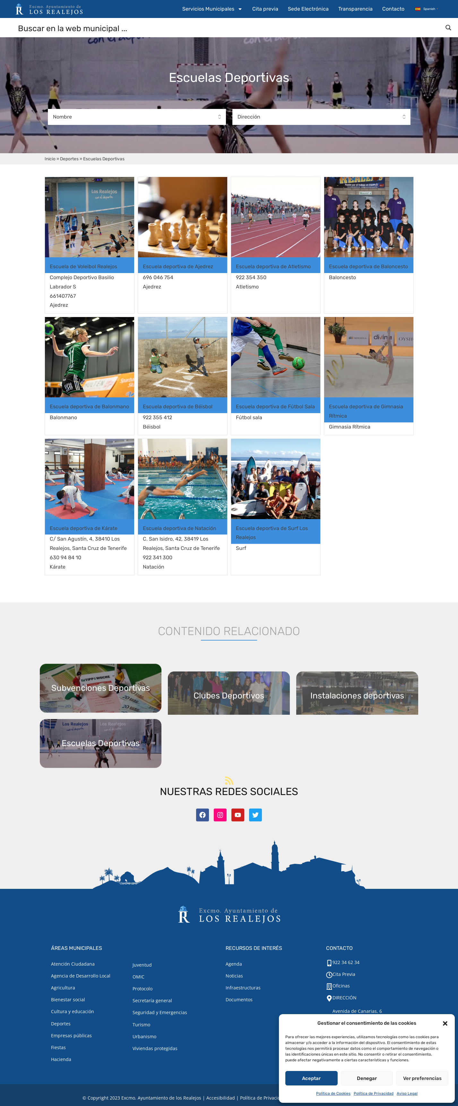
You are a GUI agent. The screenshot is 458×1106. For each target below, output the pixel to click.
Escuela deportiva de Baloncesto (368, 266)
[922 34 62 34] (329, 963)
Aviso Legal (407, 1093)
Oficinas (341, 986)
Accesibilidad (220, 1098)
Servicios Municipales (212, 9)
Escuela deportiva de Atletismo (273, 266)
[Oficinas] (329, 986)
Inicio (50, 158)
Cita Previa (344, 974)
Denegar (367, 1078)
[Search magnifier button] (448, 27)
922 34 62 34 (346, 962)
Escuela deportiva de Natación (179, 528)
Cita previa (265, 9)
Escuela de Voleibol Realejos (83, 266)
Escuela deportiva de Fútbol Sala (275, 406)
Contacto (393, 9)
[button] (445, 1023)
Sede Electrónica (308, 9)
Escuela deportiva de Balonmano (89, 406)
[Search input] (229, 28)
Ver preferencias (422, 1078)
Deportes (69, 158)
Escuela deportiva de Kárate (83, 528)
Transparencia (355, 9)
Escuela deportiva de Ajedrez (178, 266)
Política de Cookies (333, 1093)
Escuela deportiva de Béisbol (177, 406)
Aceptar (311, 1078)
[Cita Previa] (329, 975)
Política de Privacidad (373, 1093)
